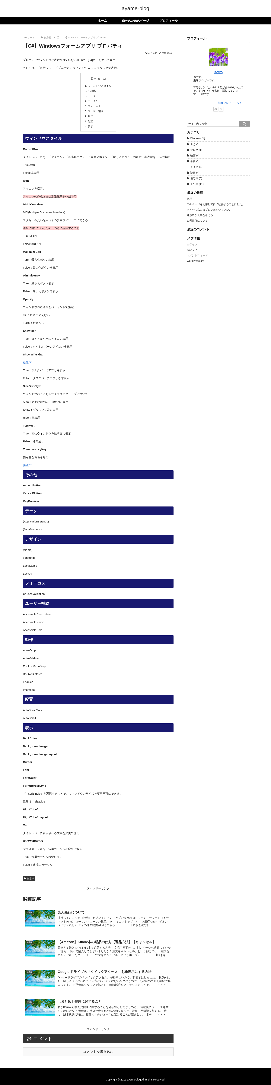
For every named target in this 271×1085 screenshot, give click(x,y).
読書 (194, 172)
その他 (92, 91)
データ (92, 96)
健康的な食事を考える (200, 215)
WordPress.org (195, 260)
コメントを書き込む (98, 1052)
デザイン (93, 101)
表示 (90, 126)
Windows (197, 138)
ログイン (192, 244)
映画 (194, 155)
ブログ (196, 149)
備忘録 (29, 878)
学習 (194, 161)
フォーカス (94, 106)
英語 (197, 166)
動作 (90, 116)
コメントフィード (197, 255)
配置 (90, 121)
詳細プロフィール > (229, 102)
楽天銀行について (197, 220)
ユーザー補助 (96, 111)
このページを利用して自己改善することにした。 (216, 204)
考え (194, 144)
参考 (27, 362)
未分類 (197, 183)
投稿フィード (194, 249)
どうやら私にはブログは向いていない (209, 209)
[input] (218, 124)
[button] (244, 124)
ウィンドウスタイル (99, 85)
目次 (94, 78)
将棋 (189, 198)
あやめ (218, 72)
